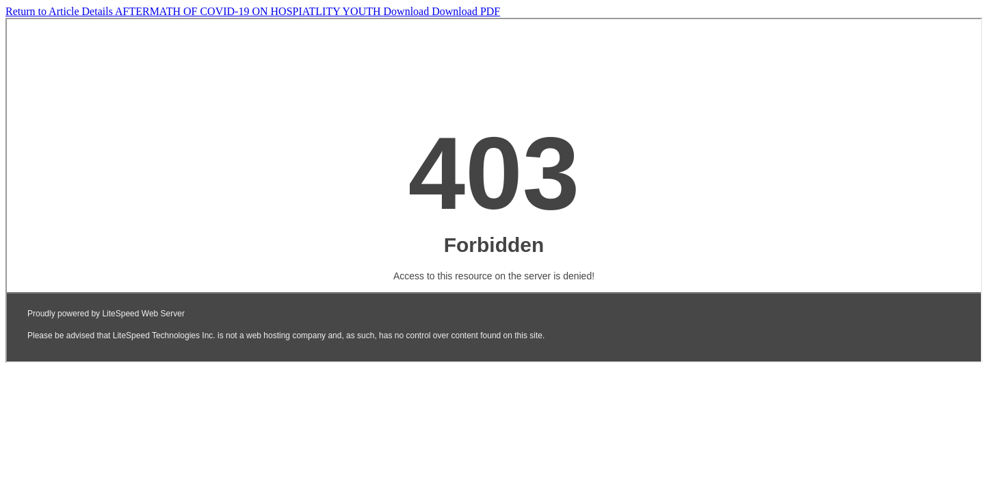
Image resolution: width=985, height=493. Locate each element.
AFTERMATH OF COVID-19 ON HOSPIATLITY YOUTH (249, 11)
